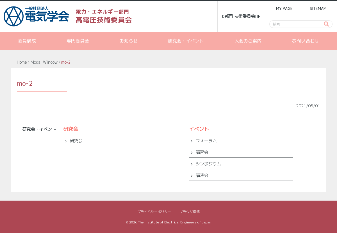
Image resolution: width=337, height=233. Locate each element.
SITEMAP (318, 8)
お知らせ (129, 41)
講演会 (202, 175)
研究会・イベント (186, 41)
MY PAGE (284, 8)
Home (22, 62)
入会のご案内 (247, 41)
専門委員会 (78, 41)
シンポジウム (208, 164)
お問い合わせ (305, 41)
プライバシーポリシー (154, 211)
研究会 (76, 141)
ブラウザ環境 (189, 211)
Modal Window (44, 62)
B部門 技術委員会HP (241, 16)
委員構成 (27, 41)
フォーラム (206, 141)
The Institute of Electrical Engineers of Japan (174, 222)
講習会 (202, 152)
